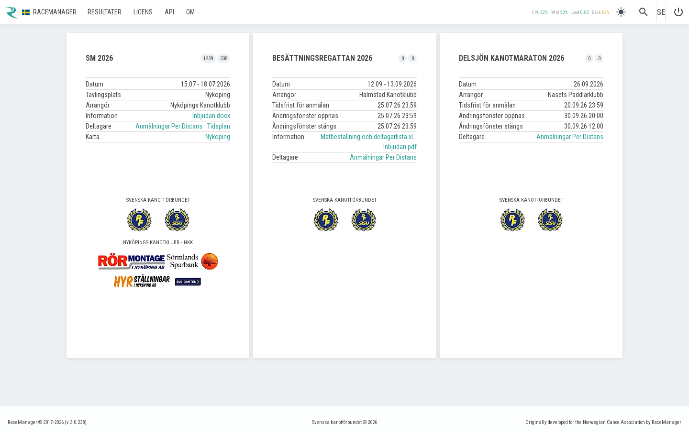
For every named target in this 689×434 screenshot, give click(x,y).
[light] (621, 12)
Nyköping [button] (217, 137)
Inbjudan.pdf (400, 147)
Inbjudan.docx (211, 115)
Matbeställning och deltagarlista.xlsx (370, 137)
